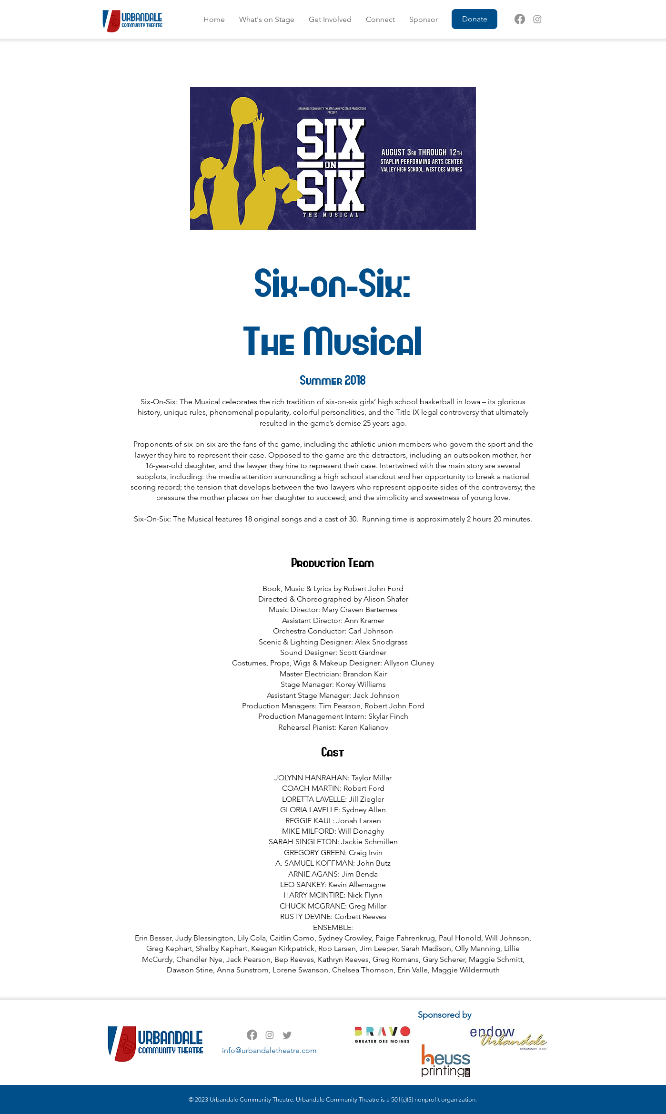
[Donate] (474, 19)
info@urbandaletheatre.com (269, 1050)
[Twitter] (287, 1035)
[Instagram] (537, 19)
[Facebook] (520, 19)
